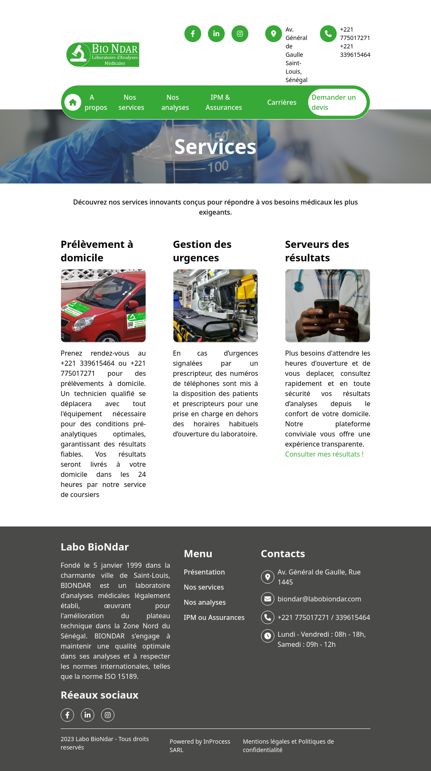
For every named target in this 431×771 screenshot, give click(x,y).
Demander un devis (333, 102)
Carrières (282, 102)
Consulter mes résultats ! (324, 454)
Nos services (131, 102)
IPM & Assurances (223, 102)
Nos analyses (175, 102)
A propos (96, 102)
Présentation (204, 572)
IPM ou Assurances (214, 617)
